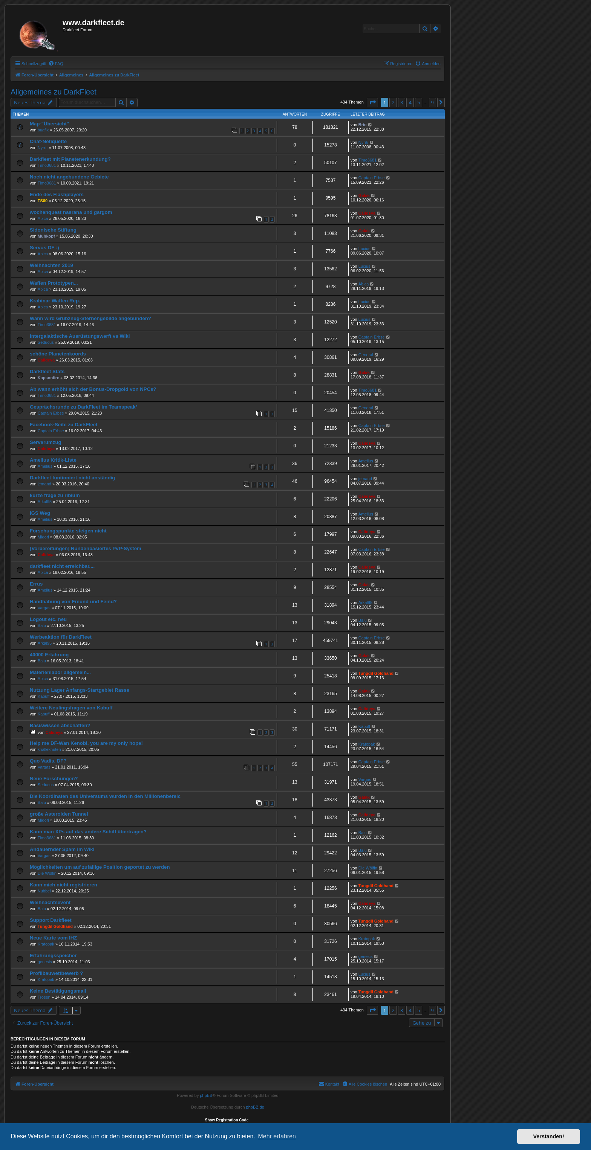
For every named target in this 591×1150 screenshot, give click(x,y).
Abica (43, 218)
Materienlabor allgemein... (60, 672)
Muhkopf (46, 236)
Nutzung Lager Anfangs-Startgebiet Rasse (79, 690)
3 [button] (401, 102)
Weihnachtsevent (50, 902)
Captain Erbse (371, 177)
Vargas (44, 608)
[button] (372, 102)
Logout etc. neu (48, 619)
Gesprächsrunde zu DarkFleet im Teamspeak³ (83, 407)
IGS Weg (40, 513)
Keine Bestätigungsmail (58, 991)
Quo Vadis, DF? (48, 761)
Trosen (44, 997)
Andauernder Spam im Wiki (62, 849)
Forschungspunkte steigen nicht (68, 531)
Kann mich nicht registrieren (63, 885)
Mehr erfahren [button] (277, 1136)
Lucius (364, 248)
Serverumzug (45, 442)
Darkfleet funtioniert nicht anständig (72, 477)
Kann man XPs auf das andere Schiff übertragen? (88, 831)
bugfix (43, 130)
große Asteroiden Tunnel (59, 814)
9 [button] (432, 102)
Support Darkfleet (51, 920)
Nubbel (44, 891)
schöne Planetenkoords (58, 354)
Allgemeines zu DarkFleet (53, 92)
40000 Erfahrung (49, 654)
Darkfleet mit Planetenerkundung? (70, 159)
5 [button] (418, 102)
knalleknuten (49, 749)
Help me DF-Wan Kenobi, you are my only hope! (86, 743)
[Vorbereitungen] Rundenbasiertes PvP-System (85, 548)
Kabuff (44, 696)
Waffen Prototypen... (54, 283)
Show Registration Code (227, 1120)
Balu (42, 625)
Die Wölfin (47, 873)
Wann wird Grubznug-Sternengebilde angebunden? (90, 318)
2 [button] (393, 102)
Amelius (45, 466)
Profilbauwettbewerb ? (56, 973)
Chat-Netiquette (48, 141)
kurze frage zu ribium (55, 495)
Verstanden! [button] (548, 1136)
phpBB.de (255, 1107)
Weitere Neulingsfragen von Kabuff (71, 708)
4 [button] (410, 102)
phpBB (206, 1095)
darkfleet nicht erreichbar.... (62, 566)
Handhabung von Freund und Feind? (73, 601)
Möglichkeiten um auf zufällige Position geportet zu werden (100, 867)
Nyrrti (42, 147)
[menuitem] (55, 63)
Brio (362, 124)
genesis (45, 961)
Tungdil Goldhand (375, 673)
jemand (44, 484)
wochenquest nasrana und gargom (71, 212)
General (365, 354)
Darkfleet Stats (47, 371)
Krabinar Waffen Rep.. (55, 301)
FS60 (42, 200)
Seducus (46, 342)
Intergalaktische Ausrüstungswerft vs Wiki (80, 336)
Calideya (366, 213)
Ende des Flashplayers (57, 194)
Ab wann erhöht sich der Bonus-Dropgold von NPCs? (93, 389)
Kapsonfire (48, 377)
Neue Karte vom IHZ (53, 938)
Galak (364, 195)
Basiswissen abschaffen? (60, 725)
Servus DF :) (44, 247)
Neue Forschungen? (54, 778)
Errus (36, 584)
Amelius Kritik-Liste (53, 460)
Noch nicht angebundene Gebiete (69, 177)
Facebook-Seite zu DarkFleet (64, 424)
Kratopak (366, 744)
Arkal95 (45, 501)
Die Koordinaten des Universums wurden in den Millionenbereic (105, 796)
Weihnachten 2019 (51, 265)
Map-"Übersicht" (49, 124)
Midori (43, 537)
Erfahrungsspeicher (53, 955)
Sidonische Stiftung (53, 230)
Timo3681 (47, 165)
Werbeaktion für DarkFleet (61, 637)
